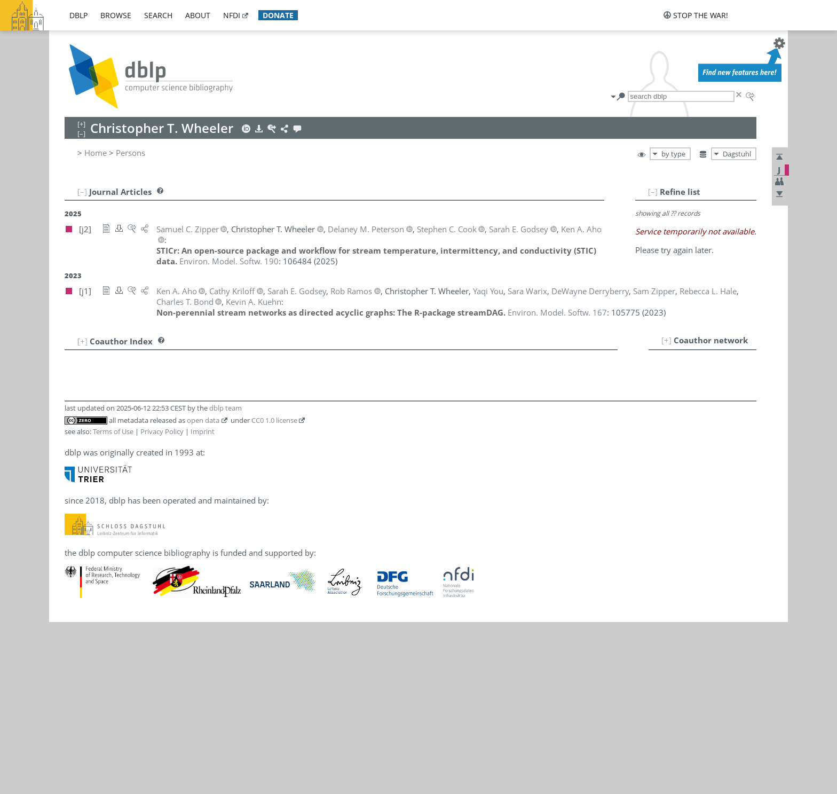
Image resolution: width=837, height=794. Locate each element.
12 (78, 493)
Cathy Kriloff (120, 434)
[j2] (186, 364)
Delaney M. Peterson (136, 458)
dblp (78, 15)
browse (115, 15)
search (158, 15)
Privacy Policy (162, 603)
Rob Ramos (118, 470)
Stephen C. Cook (127, 387)
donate (278, 15)
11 (78, 481)
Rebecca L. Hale (126, 423)
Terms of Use (113, 603)
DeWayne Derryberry (137, 399)
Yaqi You (113, 493)
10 (78, 470)
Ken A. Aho (118, 364)
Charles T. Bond (126, 376)
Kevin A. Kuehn (125, 446)
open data (203, 591)
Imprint (203, 603)
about (197, 15)
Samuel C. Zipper (129, 505)
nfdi (231, 15)
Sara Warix (117, 481)
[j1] (200, 364)
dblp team (225, 580)
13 (78, 505)
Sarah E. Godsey (127, 411)
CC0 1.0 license (274, 591)
